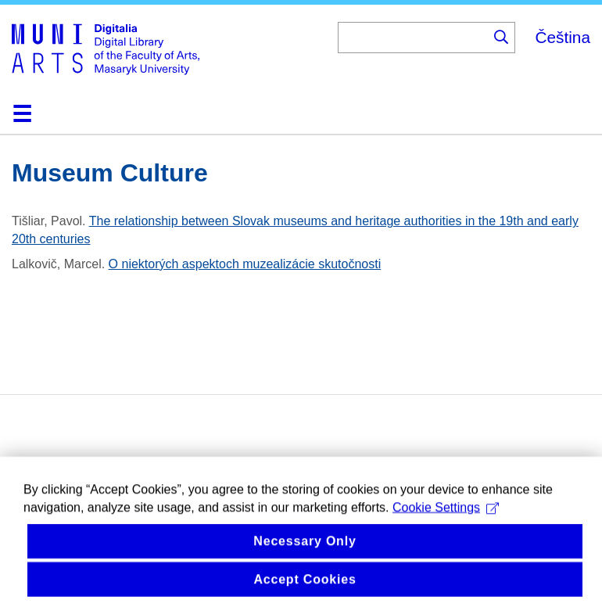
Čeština (562, 37)
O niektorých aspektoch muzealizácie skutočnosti (245, 264)
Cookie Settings (445, 521)
